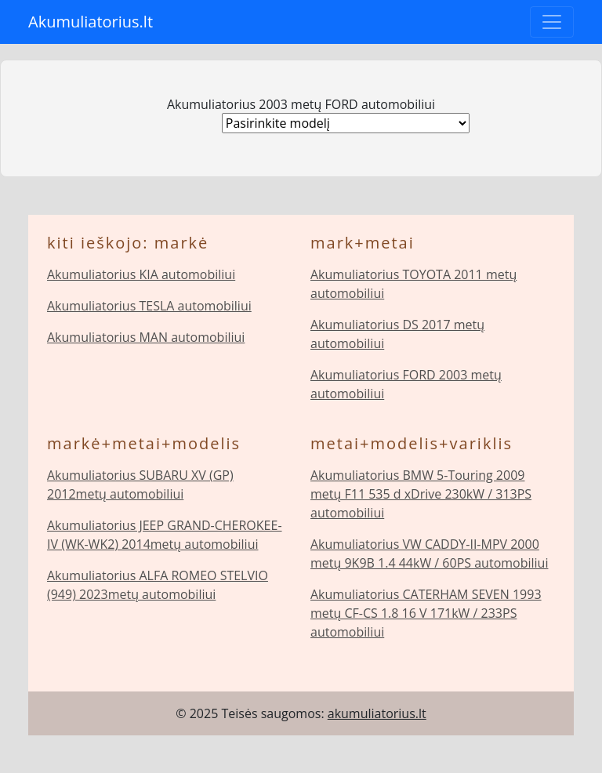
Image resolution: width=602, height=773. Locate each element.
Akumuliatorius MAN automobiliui (146, 337)
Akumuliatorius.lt (90, 21)
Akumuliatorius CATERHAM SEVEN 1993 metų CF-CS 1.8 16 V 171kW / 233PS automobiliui (426, 613)
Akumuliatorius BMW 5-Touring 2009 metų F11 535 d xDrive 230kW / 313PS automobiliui (420, 493)
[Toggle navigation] (552, 22)
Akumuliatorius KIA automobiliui (141, 274)
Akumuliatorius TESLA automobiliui (149, 305)
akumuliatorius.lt (377, 713)
